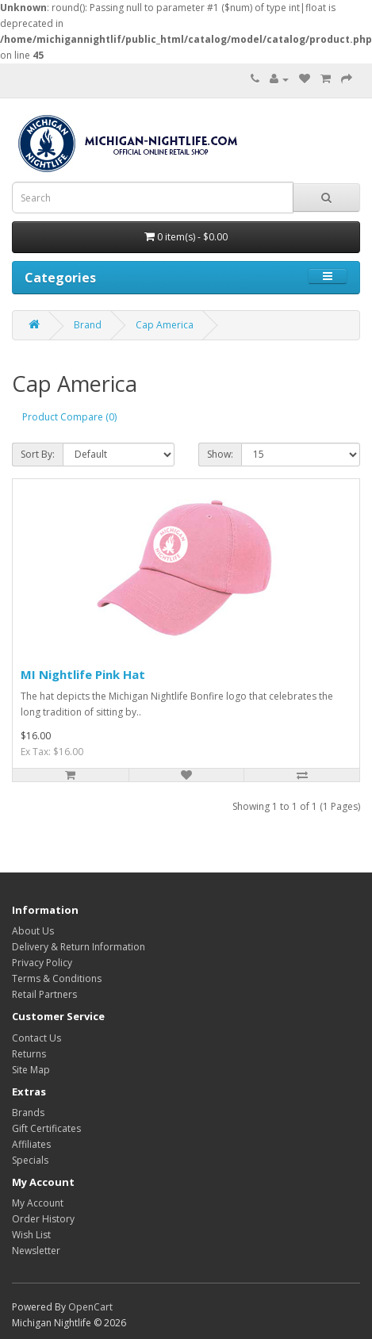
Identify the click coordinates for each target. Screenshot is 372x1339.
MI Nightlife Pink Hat (83, 674)
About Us (33, 931)
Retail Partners (44, 994)
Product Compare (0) (69, 417)
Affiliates (31, 1144)
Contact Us (36, 1038)
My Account (37, 1203)
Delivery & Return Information (78, 946)
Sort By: (38, 454)
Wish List (31, 1234)
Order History (43, 1219)
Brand (88, 325)
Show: (220, 454)
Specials (30, 1160)
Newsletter (36, 1250)
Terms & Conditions (57, 978)
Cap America (165, 325)
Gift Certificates (46, 1128)
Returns (29, 1054)
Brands (28, 1112)
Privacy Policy (42, 962)
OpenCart (90, 1307)
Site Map (31, 1069)
